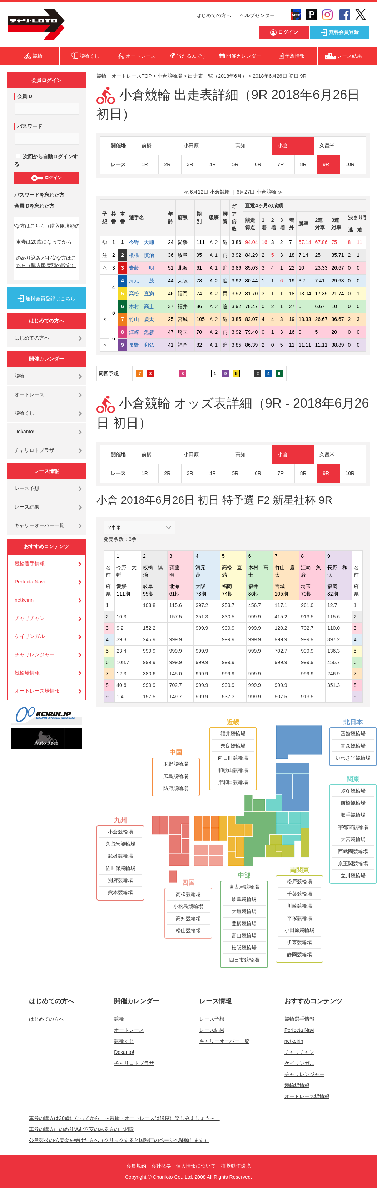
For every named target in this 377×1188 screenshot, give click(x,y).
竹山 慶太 (146, 319)
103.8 (149, 605)
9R (326, 164)
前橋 (147, 145)
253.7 (228, 605)
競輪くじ (24, 413)
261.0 (307, 605)
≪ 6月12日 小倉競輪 (207, 192)
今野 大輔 (146, 242)
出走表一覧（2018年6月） (217, 76)
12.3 (121, 674)
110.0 (333, 628)
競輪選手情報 (30, 563)
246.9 (149, 639)
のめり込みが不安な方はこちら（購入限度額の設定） (46, 261)
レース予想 (26, 488)
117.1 (281, 605)
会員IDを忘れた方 (34, 206)
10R (350, 164)
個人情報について (196, 1166)
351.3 (201, 617)
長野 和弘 (146, 345)
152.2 (149, 628)
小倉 (283, 145)
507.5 (281, 696)
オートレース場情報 (37, 691)
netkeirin (24, 600)
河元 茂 (146, 281)
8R (303, 164)
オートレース (29, 394)
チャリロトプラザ (34, 450)
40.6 (121, 685)
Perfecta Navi (30, 582)
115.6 (175, 605)
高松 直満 (146, 293)
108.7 (122, 662)
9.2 (119, 628)
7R (280, 164)
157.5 (175, 617)
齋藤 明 (146, 268)
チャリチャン (30, 618)
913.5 (307, 617)
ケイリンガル (30, 636)
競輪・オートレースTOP (124, 76)
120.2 (281, 628)
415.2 (281, 617)
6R (258, 164)
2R (167, 164)
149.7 (175, 696)
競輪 (19, 376)
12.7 (332, 605)
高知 (240, 145)
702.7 (307, 628)
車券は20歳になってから (44, 242)
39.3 (121, 639)
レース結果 (26, 507)
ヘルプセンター (257, 15)
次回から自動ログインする (46, 160)
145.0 (175, 674)
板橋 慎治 (146, 255)
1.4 (119, 696)
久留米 (326, 145)
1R (145, 164)
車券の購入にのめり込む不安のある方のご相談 (81, 1129)
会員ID (24, 96)
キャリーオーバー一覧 (39, 525)
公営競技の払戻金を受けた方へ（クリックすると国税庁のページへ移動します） (119, 1140)
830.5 (228, 617)
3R (190, 164)
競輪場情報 (27, 672)
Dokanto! (24, 431)
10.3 (121, 617)
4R (212, 164)
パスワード (29, 126)
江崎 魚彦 (146, 332)
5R (235, 164)
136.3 (333, 651)
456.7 (254, 605)
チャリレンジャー (35, 654)
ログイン (46, 178)
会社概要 (161, 1166)
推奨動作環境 (236, 1166)
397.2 (201, 605)
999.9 (254, 617)
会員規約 (136, 1166)
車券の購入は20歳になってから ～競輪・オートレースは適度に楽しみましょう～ (124, 1118)
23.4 (121, 651)
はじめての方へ (213, 15)
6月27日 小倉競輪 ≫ (260, 192)
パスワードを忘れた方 (39, 195)
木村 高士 (146, 306)
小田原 (191, 145)
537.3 (228, 696)
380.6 (149, 674)
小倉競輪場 (169, 76)
